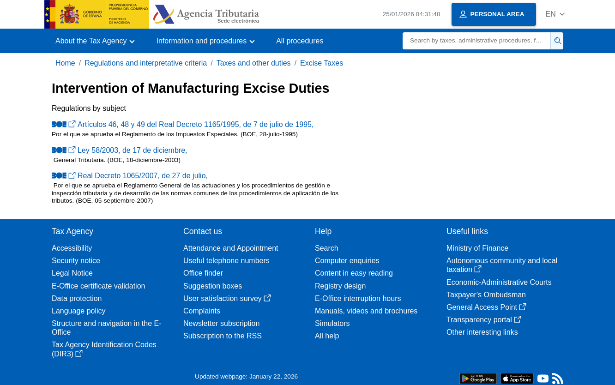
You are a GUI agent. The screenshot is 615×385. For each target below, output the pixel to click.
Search (326, 248)
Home (65, 63)
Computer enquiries (347, 261)
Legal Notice (72, 273)
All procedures (299, 41)
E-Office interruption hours (358, 298)
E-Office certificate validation (98, 286)
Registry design (340, 286)
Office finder (203, 273)
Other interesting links (482, 332)
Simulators (332, 323)
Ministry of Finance (477, 248)
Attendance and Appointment (230, 248)
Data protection (77, 298)
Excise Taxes (321, 63)
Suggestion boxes (212, 286)
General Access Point (486, 307)
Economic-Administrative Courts (499, 282)
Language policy (79, 311)
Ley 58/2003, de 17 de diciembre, (119, 150)
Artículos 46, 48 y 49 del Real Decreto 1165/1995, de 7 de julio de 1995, (183, 124)
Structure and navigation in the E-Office (106, 327)
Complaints (201, 311)
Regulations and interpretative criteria (145, 63)
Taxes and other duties (254, 63)
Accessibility (72, 248)
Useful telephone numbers (226, 261)
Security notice (76, 261)
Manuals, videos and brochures (366, 311)
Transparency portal (483, 320)
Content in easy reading (354, 273)
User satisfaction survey (227, 298)
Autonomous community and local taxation (501, 265)
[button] (555, 14)
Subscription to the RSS (222, 336)
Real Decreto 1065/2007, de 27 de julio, (130, 176)
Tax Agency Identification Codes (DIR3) (104, 349)
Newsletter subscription (221, 323)
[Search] (476, 40)
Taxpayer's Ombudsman (486, 295)
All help (327, 336)
